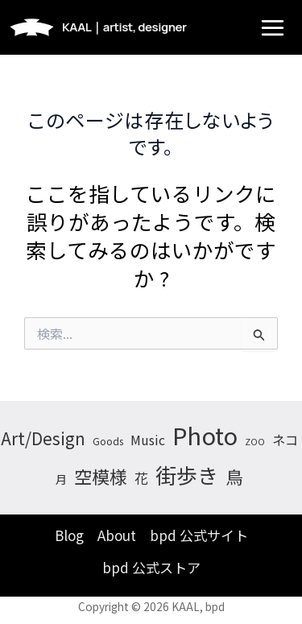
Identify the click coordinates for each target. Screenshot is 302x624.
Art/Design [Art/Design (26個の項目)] (43, 438)
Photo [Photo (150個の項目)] (205, 435)
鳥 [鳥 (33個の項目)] (234, 476)
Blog (69, 535)
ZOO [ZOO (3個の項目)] (255, 442)
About (116, 535)
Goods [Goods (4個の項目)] (108, 441)
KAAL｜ (124, 27)
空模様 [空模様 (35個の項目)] (100, 476)
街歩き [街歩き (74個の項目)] (186, 475)
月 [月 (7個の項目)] (61, 479)
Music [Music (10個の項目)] (147, 440)
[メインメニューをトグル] (273, 28)
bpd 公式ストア (151, 567)
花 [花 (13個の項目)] (141, 478)
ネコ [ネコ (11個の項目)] (285, 439)
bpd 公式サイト (199, 535)
